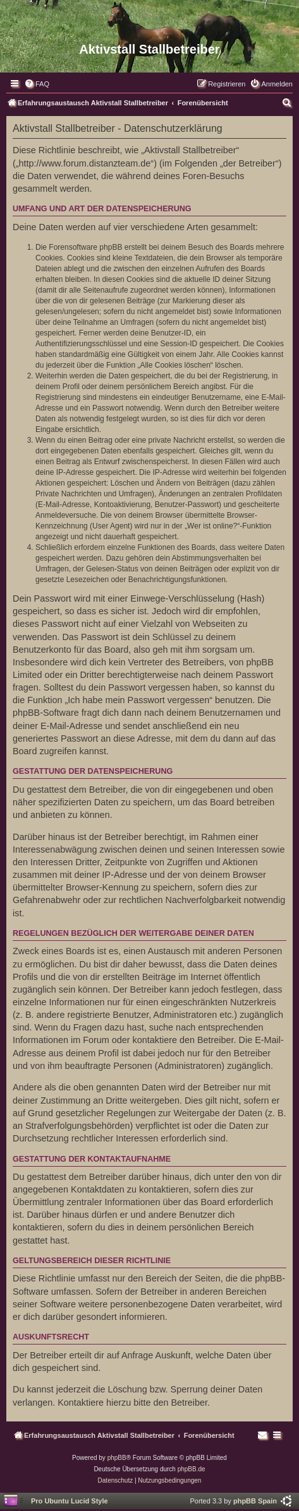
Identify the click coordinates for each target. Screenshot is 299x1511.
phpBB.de (191, 1469)
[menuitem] (36, 83)
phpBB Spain (255, 1501)
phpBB (116, 1457)
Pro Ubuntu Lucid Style (69, 1501)
